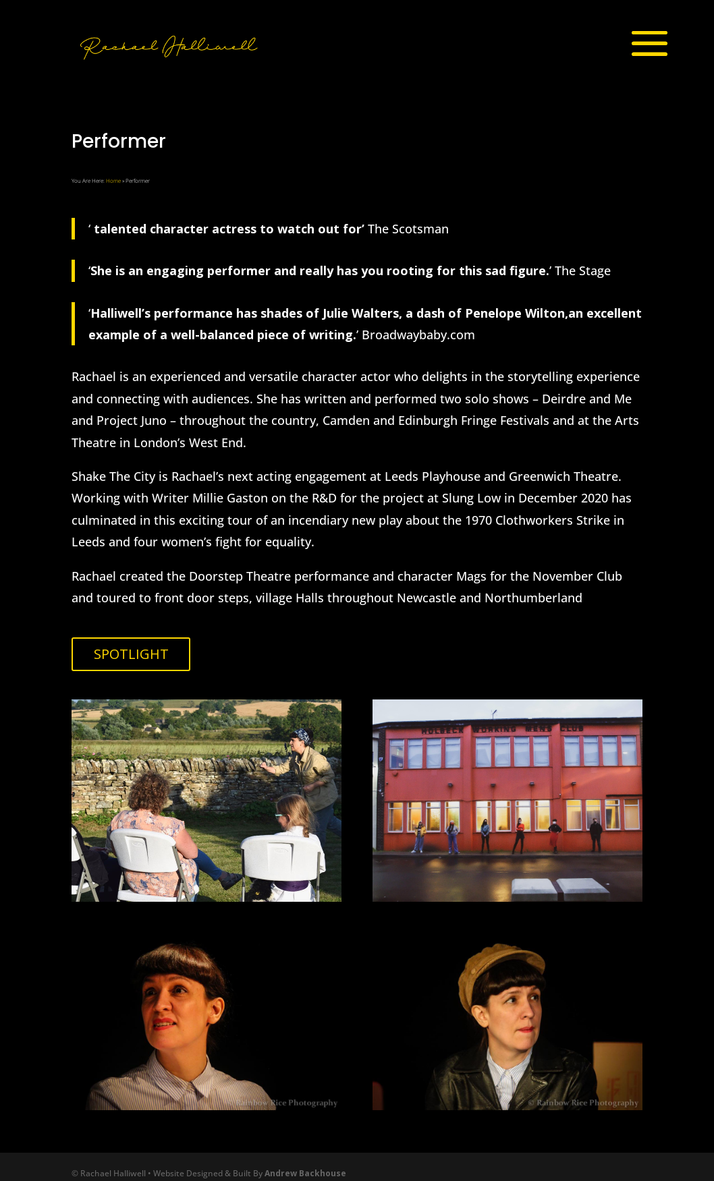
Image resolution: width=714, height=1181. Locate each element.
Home (113, 180)
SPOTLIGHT (131, 654)
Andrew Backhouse (305, 1173)
